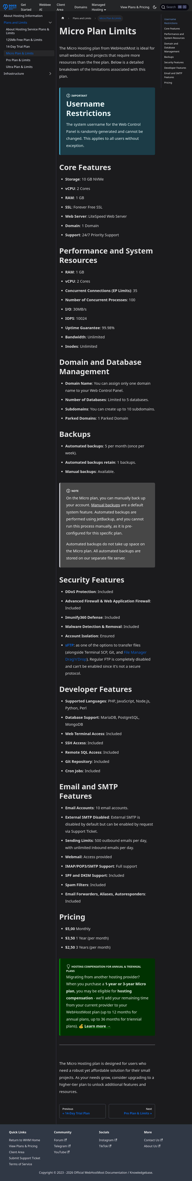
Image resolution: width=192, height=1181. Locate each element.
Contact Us (153, 1140)
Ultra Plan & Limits (19, 67)
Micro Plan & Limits (20, 53)
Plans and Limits (15, 22)
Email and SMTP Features (173, 75)
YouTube (62, 1152)
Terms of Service (20, 1164)
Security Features (174, 62)
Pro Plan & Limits (18, 60)
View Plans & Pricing (134, 7)
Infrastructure (14, 74)
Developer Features (175, 67)
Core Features (172, 28)
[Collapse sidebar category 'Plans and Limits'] (50, 23)
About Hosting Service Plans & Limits (27, 31)
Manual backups (105, 504)
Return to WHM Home (24, 1140)
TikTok (105, 1146)
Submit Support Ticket (24, 1158)
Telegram (62, 1146)
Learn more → (97, 1026)
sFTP (69, 645)
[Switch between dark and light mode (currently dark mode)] (155, 7)
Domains (80, 7)
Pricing (168, 82)
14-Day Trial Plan (18, 46)
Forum (60, 1140)
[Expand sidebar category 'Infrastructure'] (50, 74)
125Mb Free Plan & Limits (24, 40)
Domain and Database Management (171, 47)
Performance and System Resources (174, 36)
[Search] (174, 7)
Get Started (26, 7)
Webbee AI (45, 7)
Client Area (61, 7)
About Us (152, 1146)
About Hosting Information (23, 16)
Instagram (108, 1140)
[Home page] (62, 18)
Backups (169, 57)
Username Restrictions (170, 21)
